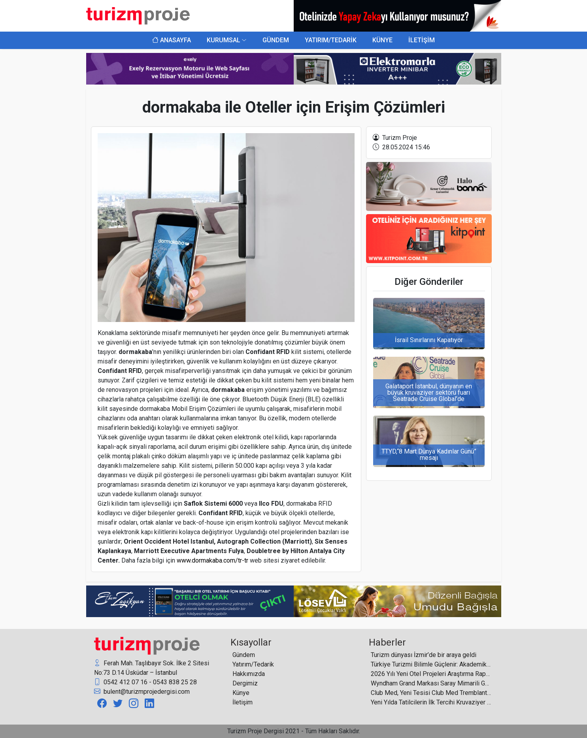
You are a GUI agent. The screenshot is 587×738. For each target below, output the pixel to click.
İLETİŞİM (421, 40)
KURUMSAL (223, 40)
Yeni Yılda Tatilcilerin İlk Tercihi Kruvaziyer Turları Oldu (431, 702)
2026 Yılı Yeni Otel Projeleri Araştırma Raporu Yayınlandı (431, 674)
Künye (240, 693)
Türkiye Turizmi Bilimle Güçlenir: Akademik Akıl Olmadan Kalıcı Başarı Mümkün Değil (431, 664)
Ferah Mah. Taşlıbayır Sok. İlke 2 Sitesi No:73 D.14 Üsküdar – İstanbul (151, 667)
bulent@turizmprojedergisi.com (142, 692)
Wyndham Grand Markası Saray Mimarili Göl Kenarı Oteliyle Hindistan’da (431, 683)
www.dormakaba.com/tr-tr (212, 560)
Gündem (243, 655)
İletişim (242, 702)
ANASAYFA (171, 40)
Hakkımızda (248, 674)
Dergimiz (245, 683)
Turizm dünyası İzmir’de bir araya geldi (423, 655)
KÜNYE (382, 40)
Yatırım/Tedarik (253, 664)
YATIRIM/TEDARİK (331, 40)
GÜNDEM (275, 40)
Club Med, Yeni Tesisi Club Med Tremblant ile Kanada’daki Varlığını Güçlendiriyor (431, 693)
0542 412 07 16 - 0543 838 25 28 (145, 682)
